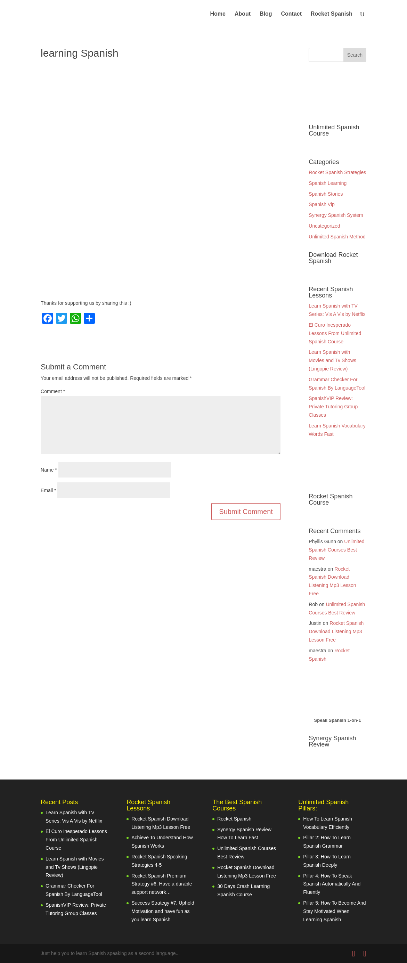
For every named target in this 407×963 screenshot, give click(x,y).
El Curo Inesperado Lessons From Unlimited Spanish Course (335, 333)
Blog (266, 14)
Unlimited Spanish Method (337, 236)
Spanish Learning (328, 183)
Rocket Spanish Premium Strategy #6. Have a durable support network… (161, 884)
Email (48, 490)
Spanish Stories (326, 194)
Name (49, 470)
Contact (291, 14)
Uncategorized (324, 226)
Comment (53, 391)
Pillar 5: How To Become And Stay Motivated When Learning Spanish (334, 911)
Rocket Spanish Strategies (337, 172)
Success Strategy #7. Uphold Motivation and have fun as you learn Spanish (162, 911)
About (243, 14)
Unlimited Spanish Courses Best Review (336, 550)
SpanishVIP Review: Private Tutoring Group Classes (333, 406)
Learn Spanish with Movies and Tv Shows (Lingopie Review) (332, 360)
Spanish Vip (321, 204)
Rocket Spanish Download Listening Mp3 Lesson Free (336, 631)
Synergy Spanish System (336, 215)
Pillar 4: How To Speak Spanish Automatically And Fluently (331, 884)
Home (218, 14)
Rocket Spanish (331, 14)
